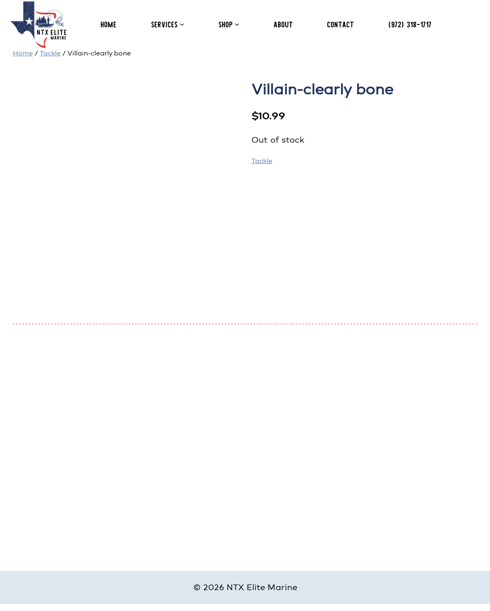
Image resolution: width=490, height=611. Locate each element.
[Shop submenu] (237, 24)
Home (23, 53)
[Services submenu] (182, 24)
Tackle (50, 53)
